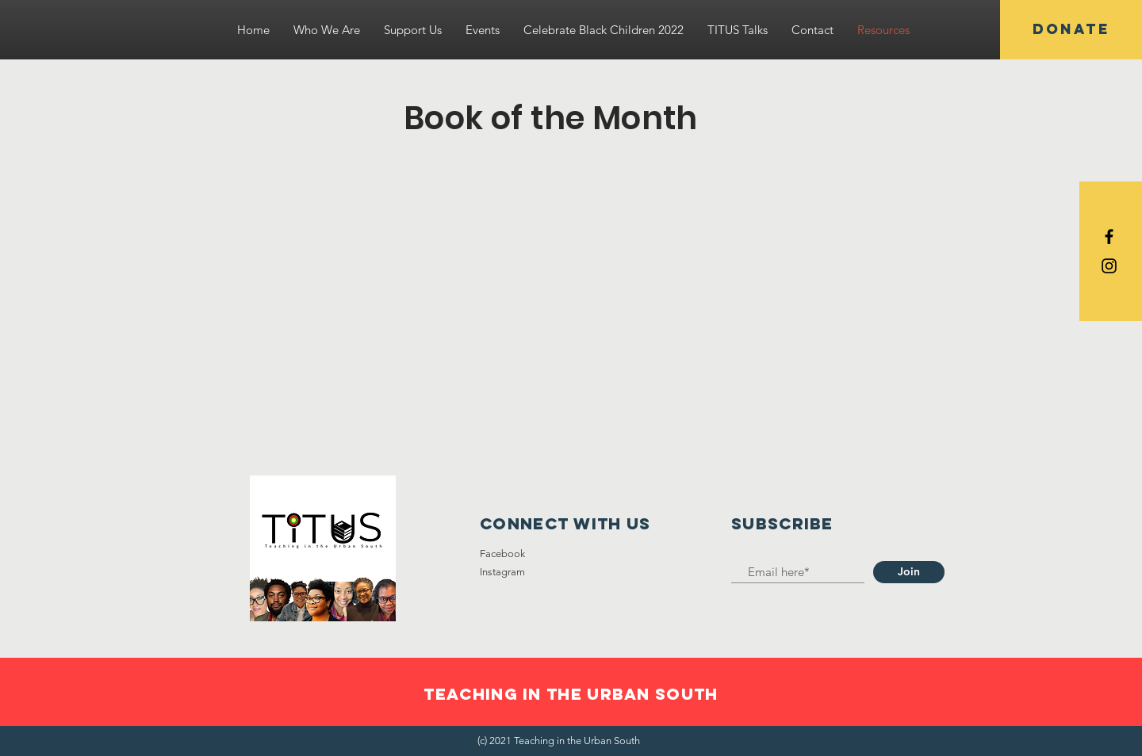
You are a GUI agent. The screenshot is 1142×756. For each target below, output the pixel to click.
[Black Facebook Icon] (1109, 236)
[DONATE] (1071, 29)
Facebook (502, 553)
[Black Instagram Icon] (1109, 266)
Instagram (502, 572)
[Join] (909, 572)
